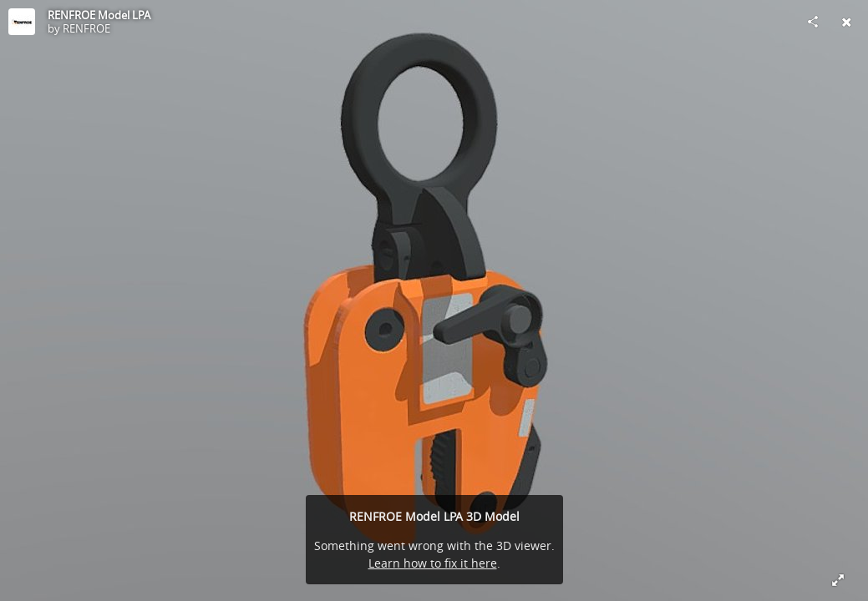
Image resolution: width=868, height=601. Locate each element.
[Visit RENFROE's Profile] (21, 21)
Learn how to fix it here (432, 563)
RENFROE (86, 28)
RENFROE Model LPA (99, 15)
